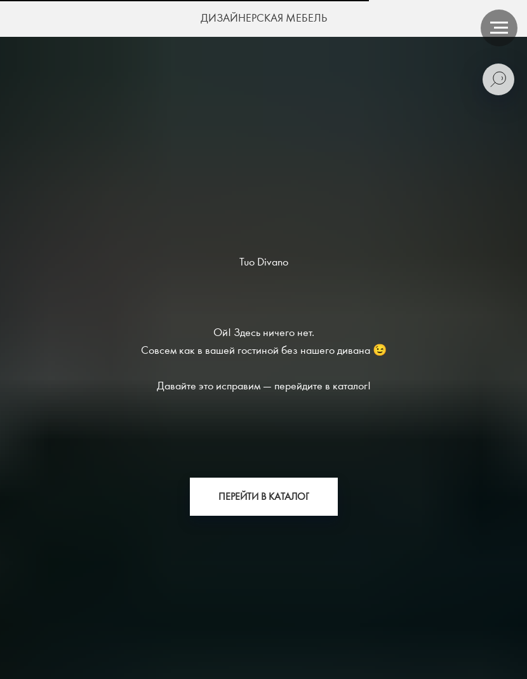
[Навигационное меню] (499, 28)
